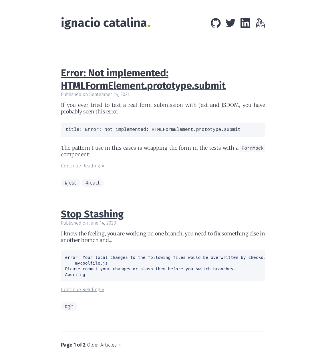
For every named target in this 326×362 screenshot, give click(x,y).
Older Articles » (104, 348)
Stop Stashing (93, 216)
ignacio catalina (105, 23)
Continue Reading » (84, 168)
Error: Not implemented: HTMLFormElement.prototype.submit (146, 79)
